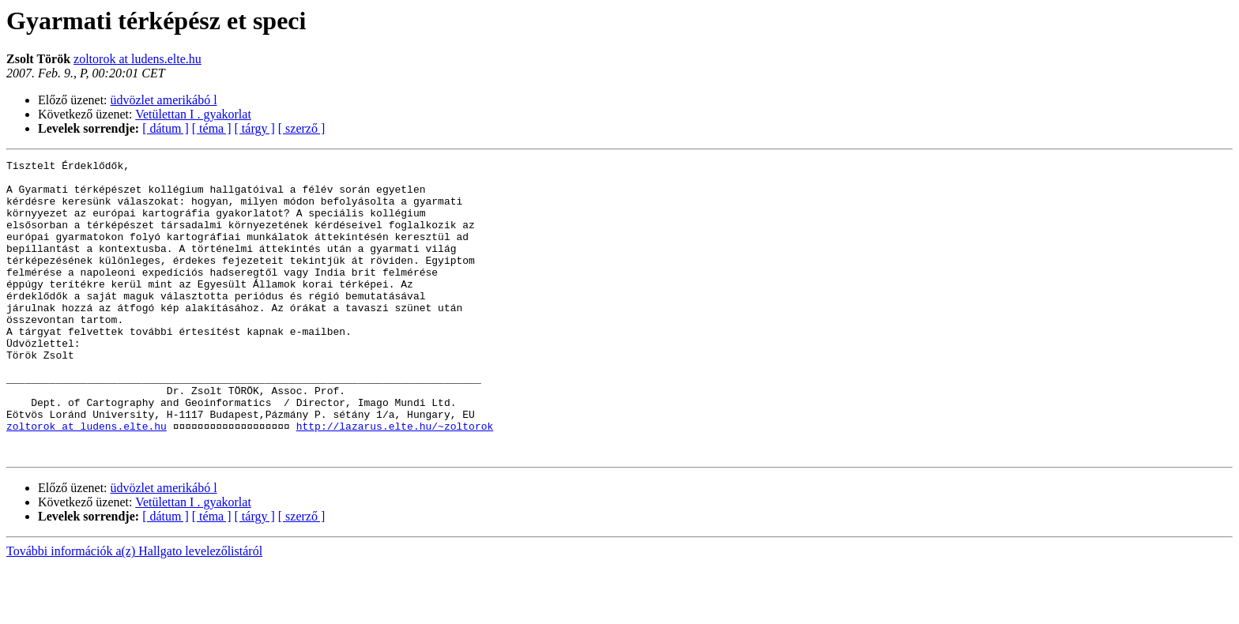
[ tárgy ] (255, 128)
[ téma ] (212, 128)
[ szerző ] (302, 128)
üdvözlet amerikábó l (164, 100)
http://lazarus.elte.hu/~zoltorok (395, 480)
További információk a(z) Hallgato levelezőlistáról (134, 610)
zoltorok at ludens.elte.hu (137, 59)
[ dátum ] (165, 128)
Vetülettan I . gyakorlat (193, 114)
